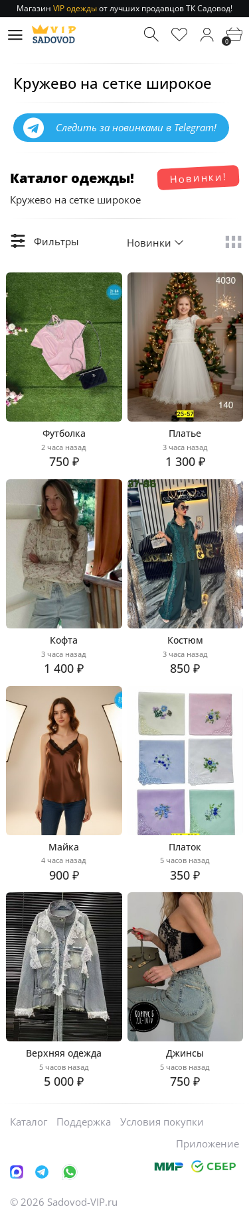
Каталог (28, 1121)
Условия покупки (162, 1121)
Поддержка (83, 1121)
